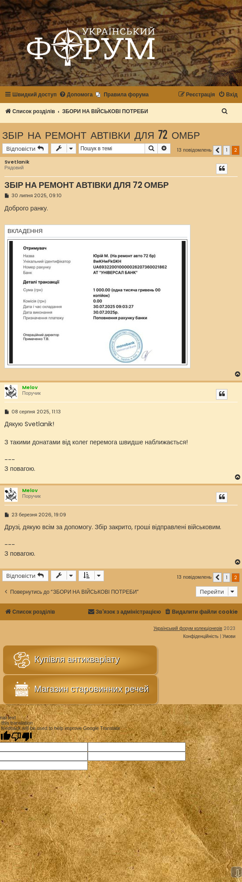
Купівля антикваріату (65, 660)
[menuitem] (76, 95)
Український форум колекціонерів (187, 628)
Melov (30, 387)
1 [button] (226, 149)
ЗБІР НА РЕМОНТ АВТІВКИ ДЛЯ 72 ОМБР (101, 134)
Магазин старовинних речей (80, 689)
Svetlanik (17, 162)
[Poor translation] (21, 736)
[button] (217, 150)
